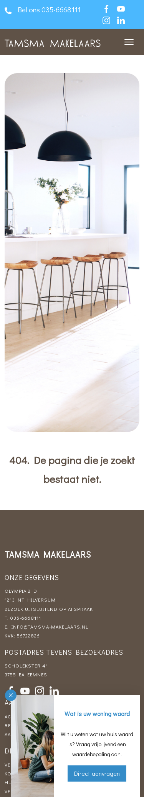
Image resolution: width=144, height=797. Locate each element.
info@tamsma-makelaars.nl (50, 627)
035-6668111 (61, 9)
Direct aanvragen (97, 773)
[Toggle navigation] (128, 42)
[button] (11, 695)
